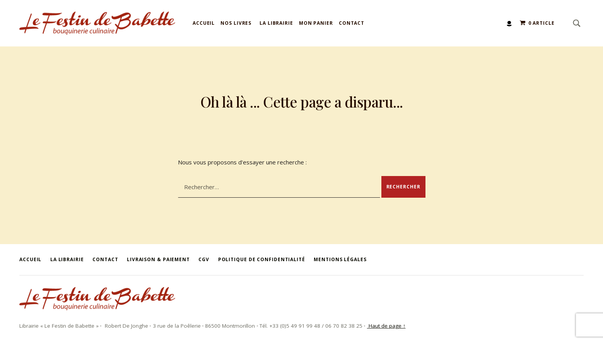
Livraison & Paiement (158, 259)
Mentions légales (340, 259)
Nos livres (235, 23)
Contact (351, 23)
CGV (203, 259)
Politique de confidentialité (261, 259)
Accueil (204, 23)
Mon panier (316, 23)
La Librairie (276, 23)
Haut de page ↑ (386, 325)
